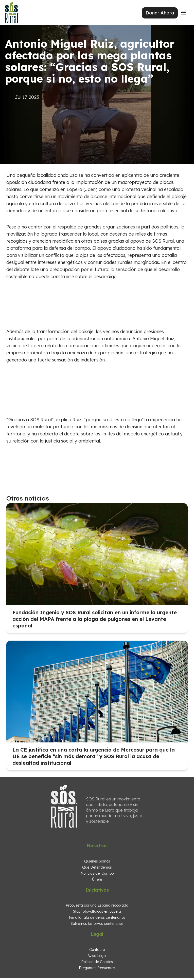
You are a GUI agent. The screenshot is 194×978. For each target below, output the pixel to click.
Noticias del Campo (97, 873)
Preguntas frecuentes (97, 968)
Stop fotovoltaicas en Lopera (97, 911)
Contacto (97, 949)
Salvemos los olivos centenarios (97, 923)
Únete (97, 879)
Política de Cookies (97, 962)
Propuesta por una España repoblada (97, 905)
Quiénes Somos (97, 861)
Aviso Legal (97, 955)
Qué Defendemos (97, 867)
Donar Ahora (160, 13)
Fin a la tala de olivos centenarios (97, 917)
